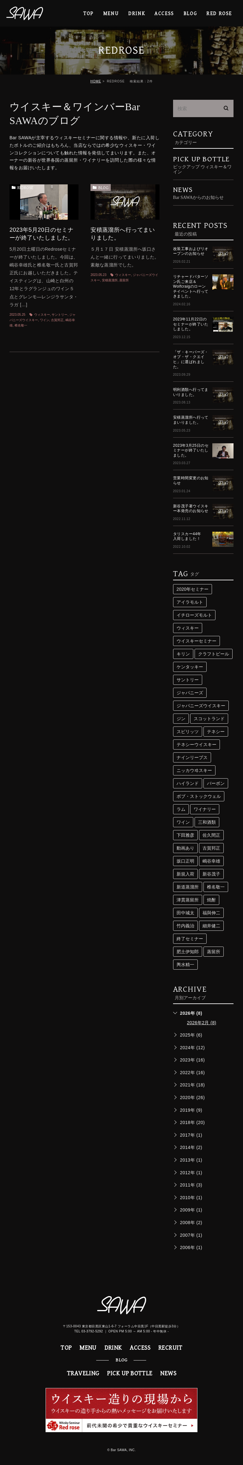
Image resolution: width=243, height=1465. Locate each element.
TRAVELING (83, 1373)
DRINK (136, 14)
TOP (88, 14)
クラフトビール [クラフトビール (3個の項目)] (213, 653)
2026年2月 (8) (201, 1022)
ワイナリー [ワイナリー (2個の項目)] (205, 809)
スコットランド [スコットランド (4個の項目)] (209, 718)
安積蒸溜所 (110, 280)
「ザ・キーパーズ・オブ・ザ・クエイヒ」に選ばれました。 (191, 359)
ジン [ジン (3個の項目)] (181, 718)
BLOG (103, 187)
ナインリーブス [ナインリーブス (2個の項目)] (192, 757)
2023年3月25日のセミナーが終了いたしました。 (191, 450)
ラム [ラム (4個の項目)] (181, 809)
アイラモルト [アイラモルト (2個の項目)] (190, 602)
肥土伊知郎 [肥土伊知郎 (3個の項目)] (188, 951)
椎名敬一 (21, 325)
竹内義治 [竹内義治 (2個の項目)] (185, 925)
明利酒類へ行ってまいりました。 (191, 392)
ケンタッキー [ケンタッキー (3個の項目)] (190, 666)
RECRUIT (170, 1348)
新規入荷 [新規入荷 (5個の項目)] (185, 873)
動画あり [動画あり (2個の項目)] (185, 848)
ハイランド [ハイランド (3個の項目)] (188, 783)
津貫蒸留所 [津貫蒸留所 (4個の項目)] (188, 899)
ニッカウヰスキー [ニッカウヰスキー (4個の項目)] (194, 770)
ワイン (44, 320)
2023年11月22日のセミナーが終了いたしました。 (191, 324)
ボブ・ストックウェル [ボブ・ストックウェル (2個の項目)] (199, 796)
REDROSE (25, 187)
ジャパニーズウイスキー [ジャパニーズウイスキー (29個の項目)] (201, 705)
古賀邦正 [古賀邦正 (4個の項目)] (211, 848)
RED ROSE (219, 14)
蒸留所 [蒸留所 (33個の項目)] (213, 951)
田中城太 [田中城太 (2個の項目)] (185, 912)
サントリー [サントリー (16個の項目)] (188, 679)
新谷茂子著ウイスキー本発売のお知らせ (191, 508)
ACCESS (164, 14)
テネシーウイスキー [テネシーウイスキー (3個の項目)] (196, 744)
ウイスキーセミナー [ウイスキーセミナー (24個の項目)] (196, 640)
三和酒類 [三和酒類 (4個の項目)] (207, 822)
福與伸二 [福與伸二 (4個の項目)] (211, 912)
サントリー (59, 314)
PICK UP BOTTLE (203, 165)
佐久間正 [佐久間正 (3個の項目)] (211, 835)
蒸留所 (124, 280)
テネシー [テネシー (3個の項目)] (216, 731)
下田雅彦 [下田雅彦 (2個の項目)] (185, 835)
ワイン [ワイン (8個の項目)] (183, 822)
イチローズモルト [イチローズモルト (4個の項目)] (194, 615)
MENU (111, 14)
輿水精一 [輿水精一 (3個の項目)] (185, 964)
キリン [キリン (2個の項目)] (183, 653)
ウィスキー (42, 314)
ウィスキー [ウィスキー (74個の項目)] (188, 628)
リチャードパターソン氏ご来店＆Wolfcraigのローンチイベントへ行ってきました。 (191, 286)
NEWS (168, 1373)
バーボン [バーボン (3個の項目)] (216, 783)
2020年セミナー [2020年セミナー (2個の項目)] (193, 589)
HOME (95, 81)
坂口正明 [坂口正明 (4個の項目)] (185, 861)
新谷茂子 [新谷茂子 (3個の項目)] (211, 873)
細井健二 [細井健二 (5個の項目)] (211, 925)
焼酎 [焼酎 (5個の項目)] (211, 899)
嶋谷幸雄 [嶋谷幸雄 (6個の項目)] (211, 861)
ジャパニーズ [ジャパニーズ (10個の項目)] (190, 692)
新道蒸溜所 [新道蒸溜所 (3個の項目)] (188, 886)
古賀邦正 (57, 320)
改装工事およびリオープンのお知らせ (191, 251)
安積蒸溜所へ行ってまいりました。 (191, 420)
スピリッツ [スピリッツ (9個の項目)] (188, 731)
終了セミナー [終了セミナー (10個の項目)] (190, 938)
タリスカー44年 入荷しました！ (189, 536)
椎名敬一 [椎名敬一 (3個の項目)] (216, 886)
